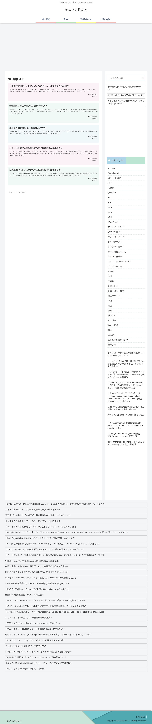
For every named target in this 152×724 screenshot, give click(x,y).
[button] (143, 78)
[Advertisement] (73, 48)
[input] (126, 78)
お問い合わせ (140, 717)
